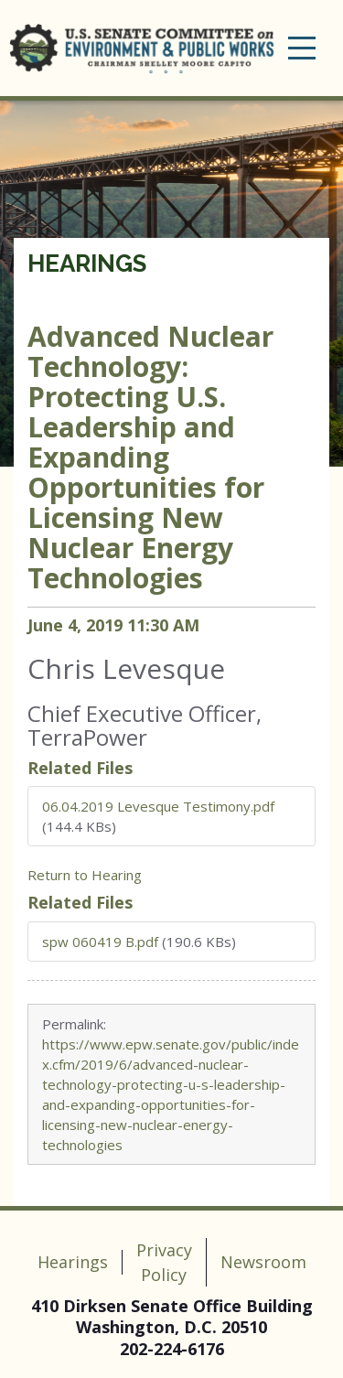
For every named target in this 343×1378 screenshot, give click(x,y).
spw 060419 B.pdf (100, 941)
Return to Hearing (84, 875)
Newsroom (263, 1262)
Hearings (86, 263)
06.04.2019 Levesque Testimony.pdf (158, 806)
